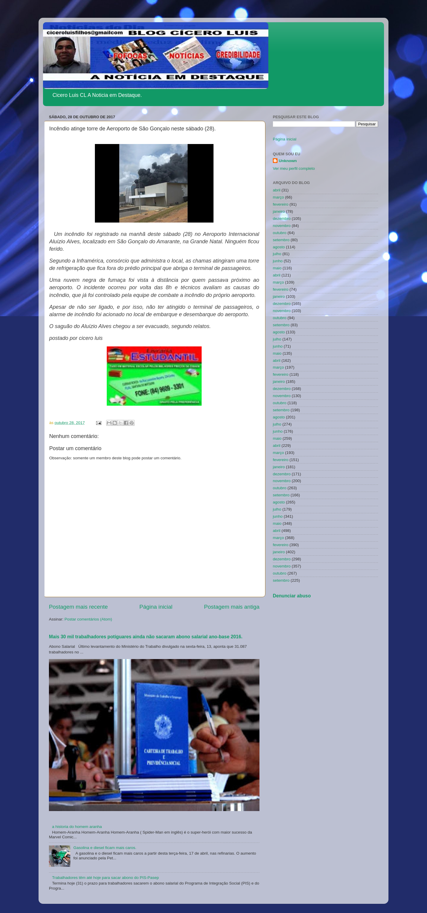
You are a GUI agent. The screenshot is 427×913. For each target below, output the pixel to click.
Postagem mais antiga (231, 607)
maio (277, 268)
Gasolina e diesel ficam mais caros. (104, 847)
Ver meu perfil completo (294, 168)
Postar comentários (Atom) (88, 619)
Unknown (288, 161)
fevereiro (281, 204)
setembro (281, 240)
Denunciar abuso (292, 595)
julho (277, 254)
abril (277, 190)
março (278, 197)
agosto (279, 247)
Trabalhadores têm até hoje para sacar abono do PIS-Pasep (105, 877)
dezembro (282, 218)
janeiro (279, 211)
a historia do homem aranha (77, 826)
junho (278, 261)
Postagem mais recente (78, 607)
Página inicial (155, 607)
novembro (282, 225)
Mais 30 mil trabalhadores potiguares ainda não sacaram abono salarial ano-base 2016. (146, 636)
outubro (279, 233)
